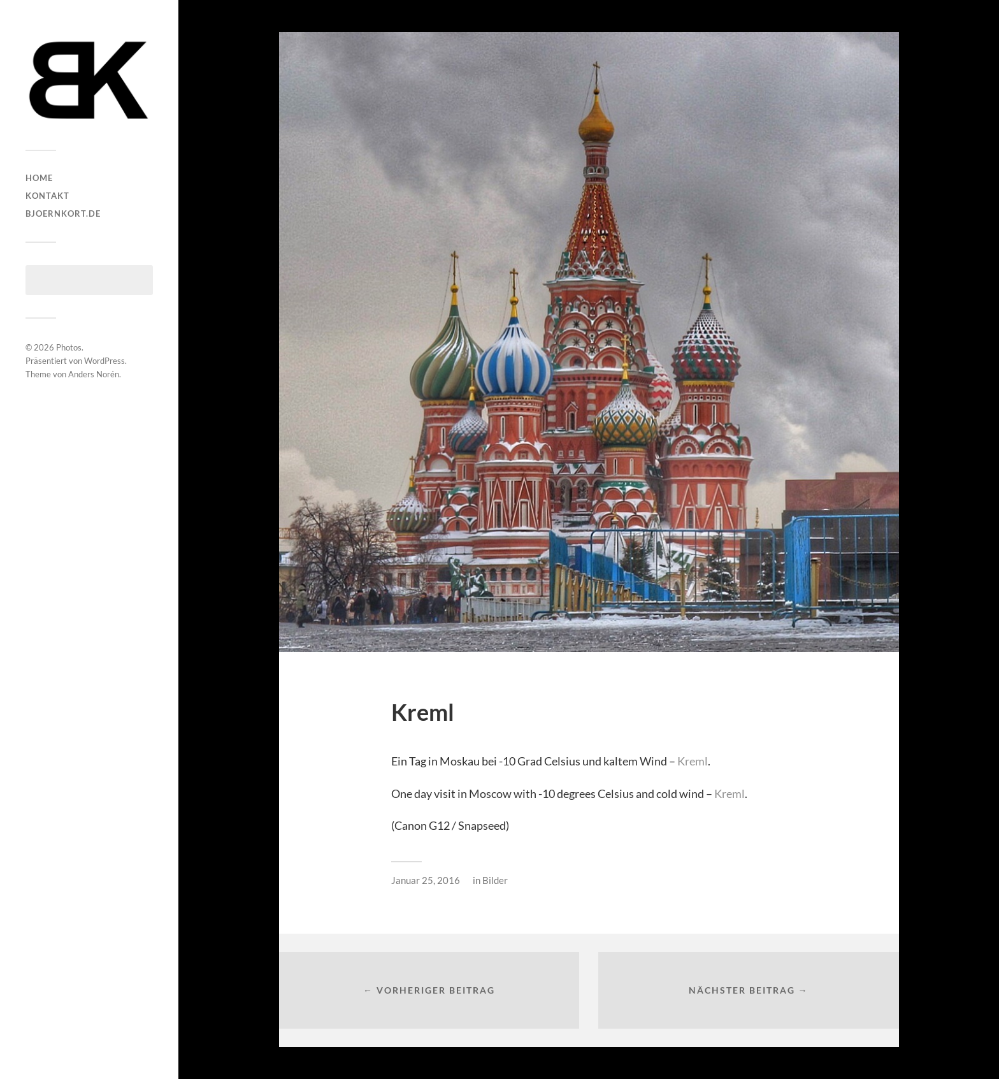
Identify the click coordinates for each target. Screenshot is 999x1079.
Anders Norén (93, 374)
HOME (39, 178)
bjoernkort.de (63, 213)
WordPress (104, 361)
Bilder (495, 880)
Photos (69, 347)
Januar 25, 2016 (425, 880)
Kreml (692, 761)
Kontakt (47, 196)
